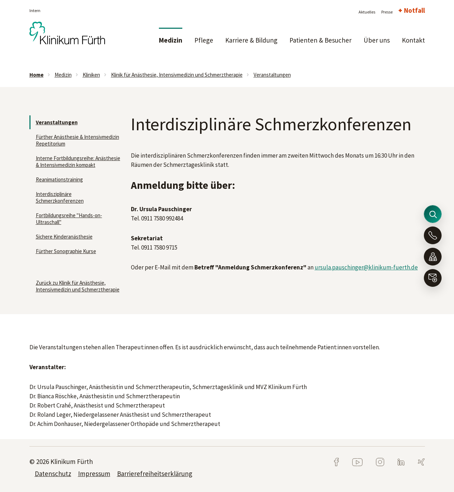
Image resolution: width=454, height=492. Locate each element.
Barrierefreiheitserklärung (154, 473)
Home (36, 74)
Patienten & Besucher (320, 40)
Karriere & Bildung (251, 40)
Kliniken (91, 74)
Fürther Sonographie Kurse (66, 251)
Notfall (414, 10)
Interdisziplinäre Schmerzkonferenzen (60, 197)
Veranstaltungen (272, 74)
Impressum (94, 473)
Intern (34, 10)
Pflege (203, 40)
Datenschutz (53, 473)
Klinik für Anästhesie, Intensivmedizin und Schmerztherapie (177, 74)
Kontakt (413, 40)
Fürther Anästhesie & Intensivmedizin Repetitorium (77, 140)
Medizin (170, 40)
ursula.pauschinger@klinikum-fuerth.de (366, 267)
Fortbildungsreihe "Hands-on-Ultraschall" (69, 218)
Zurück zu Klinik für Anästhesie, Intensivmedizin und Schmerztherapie (78, 286)
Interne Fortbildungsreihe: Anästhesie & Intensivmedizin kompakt (78, 161)
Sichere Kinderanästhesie (64, 236)
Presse (387, 12)
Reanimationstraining (59, 179)
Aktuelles (367, 12)
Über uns (377, 40)
